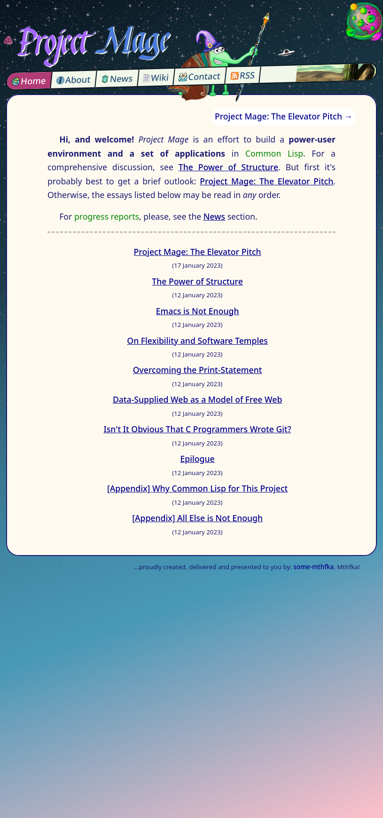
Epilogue (197, 458)
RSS (243, 75)
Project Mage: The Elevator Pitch (266, 181)
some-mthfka (313, 567)
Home (29, 80)
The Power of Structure (228, 167)
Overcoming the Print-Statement (197, 369)
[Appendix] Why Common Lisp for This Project (197, 488)
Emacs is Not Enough (197, 311)
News (117, 78)
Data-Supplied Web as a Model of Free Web (197, 399)
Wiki (155, 77)
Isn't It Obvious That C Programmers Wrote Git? (197, 429)
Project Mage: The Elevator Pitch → (283, 116)
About (73, 79)
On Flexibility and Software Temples (197, 340)
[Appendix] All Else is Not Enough (197, 518)
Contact (200, 76)
